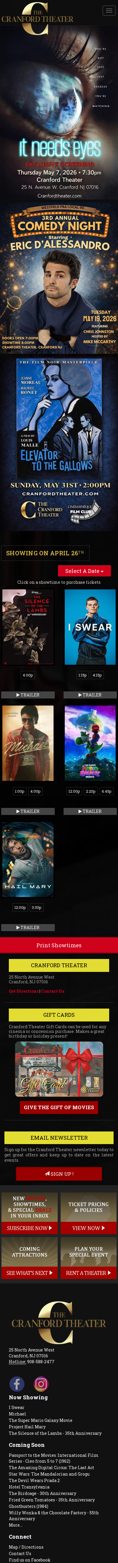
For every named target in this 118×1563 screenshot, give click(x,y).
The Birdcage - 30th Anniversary (42, 1493)
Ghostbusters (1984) (28, 1506)
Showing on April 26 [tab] (45, 553)
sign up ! (59, 1173)
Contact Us (52, 991)
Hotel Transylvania (29, 1487)
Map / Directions (26, 1547)
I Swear (16, 1407)
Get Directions (24, 991)
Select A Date (84, 570)
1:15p (83, 675)
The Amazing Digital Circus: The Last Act (51, 1467)
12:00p (74, 791)
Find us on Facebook (30, 1560)
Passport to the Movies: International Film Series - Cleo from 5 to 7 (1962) (54, 1458)
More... (15, 1525)
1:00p (19, 791)
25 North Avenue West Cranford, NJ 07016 (31, 1353)
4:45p (107, 791)
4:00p (28, 675)
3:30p (36, 907)
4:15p (97, 675)
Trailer (27, 695)
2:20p (91, 791)
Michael (17, 1414)
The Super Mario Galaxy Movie (40, 1420)
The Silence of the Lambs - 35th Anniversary (55, 1433)
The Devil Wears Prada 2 (34, 1480)
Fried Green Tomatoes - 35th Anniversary (52, 1500)
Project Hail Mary (27, 1427)
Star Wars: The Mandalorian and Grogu (49, 1474)
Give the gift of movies (59, 1107)
